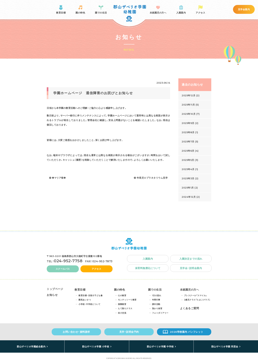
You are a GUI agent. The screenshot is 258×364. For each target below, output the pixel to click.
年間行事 (156, 299)
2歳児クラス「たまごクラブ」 (197, 299)
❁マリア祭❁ (57, 177)
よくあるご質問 (189, 308)
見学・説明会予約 (129, 331)
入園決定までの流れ (190, 258)
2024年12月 (189, 196)
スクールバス (63, 268)
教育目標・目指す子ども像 (90, 295)
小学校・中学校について (89, 304)
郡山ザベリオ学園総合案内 (31, 346)
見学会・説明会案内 (191, 268)
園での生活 (101, 12)
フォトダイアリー (160, 313)
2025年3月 (188, 178)
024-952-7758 (68, 260)
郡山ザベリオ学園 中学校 (160, 346)
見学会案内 (244, 9)
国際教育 (122, 304)
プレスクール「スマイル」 (195, 295)
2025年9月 (188, 123)
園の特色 (80, 12)
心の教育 (122, 295)
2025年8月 (188, 132)
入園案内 (181, 12)
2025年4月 (188, 169)
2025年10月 (188, 113)
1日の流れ (156, 295)
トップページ (55, 289)
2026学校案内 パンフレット (186, 331)
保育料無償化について (148, 268)
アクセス (200, 12)
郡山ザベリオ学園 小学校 (95, 346)
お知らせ (52, 295)
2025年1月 (188, 187)
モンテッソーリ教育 (127, 299)
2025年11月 (188, 104)
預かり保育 (157, 308)
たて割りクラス (125, 308)
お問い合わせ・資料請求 (76, 331)
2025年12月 (188, 95)
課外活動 (156, 304)
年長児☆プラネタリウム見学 (151, 177)
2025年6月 (188, 150)
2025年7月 (188, 141)
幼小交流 (122, 313)
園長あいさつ (84, 299)
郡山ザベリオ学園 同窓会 (224, 346)
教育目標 (61, 12)
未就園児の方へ (158, 12)
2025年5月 (188, 160)
